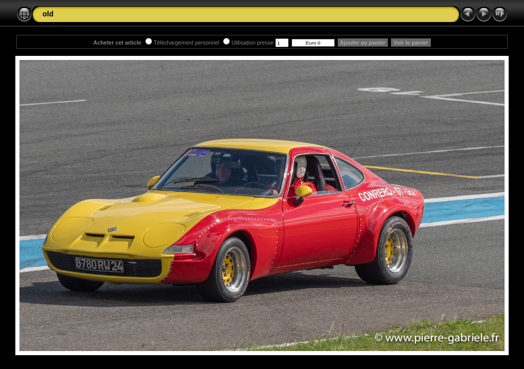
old (48, 14)
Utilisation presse (248, 42)
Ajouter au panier (363, 42)
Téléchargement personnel (182, 42)
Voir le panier (411, 42)
